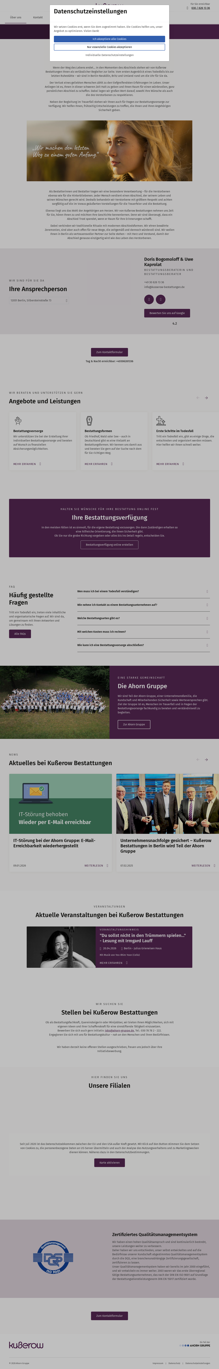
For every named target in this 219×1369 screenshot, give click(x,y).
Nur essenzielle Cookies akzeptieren (109, 47)
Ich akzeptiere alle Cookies (109, 39)
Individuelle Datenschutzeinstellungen (110, 55)
